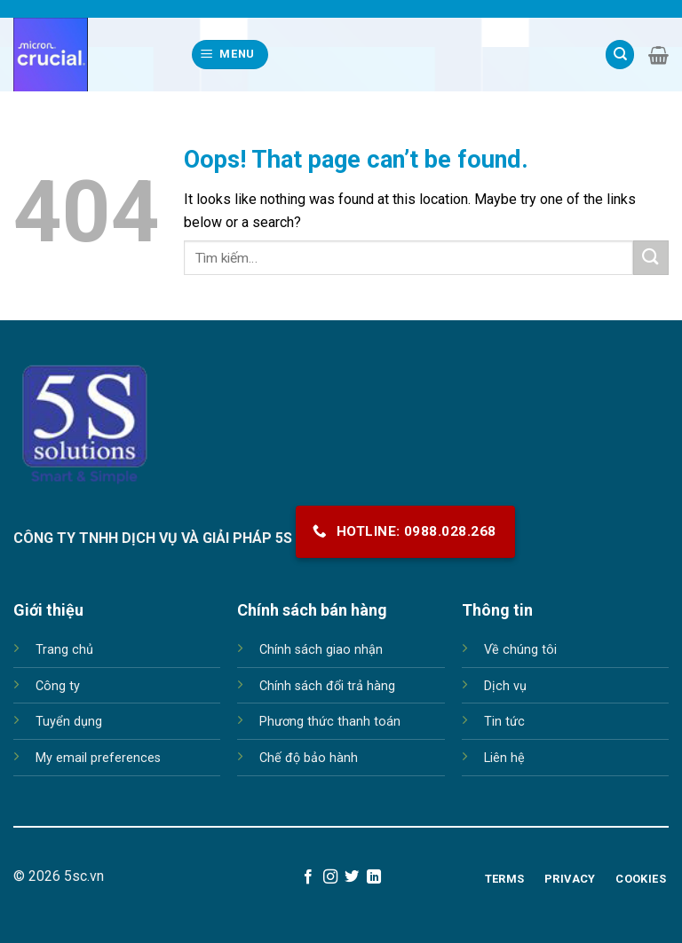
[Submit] (651, 257)
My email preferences (98, 758)
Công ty (58, 686)
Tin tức (504, 721)
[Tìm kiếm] (620, 54)
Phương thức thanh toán (329, 721)
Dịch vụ (505, 686)
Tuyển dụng (69, 721)
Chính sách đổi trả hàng (327, 686)
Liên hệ (504, 758)
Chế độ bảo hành (308, 758)
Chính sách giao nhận (321, 649)
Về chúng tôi (520, 649)
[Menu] (230, 54)
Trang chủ (64, 649)
